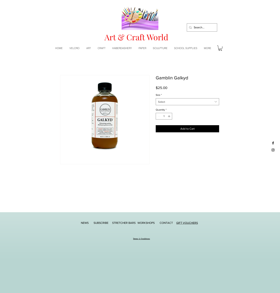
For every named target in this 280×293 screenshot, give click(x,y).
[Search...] (201, 27)
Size (159, 94)
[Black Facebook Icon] (273, 143)
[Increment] (169, 116)
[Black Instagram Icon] (273, 150)
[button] (89, 48)
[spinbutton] (164, 116)
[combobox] (187, 101)
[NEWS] (84, 223)
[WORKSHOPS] (146, 223)
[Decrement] (158, 116)
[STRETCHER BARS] (124, 223)
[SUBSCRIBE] (101, 223)
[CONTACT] (166, 223)
